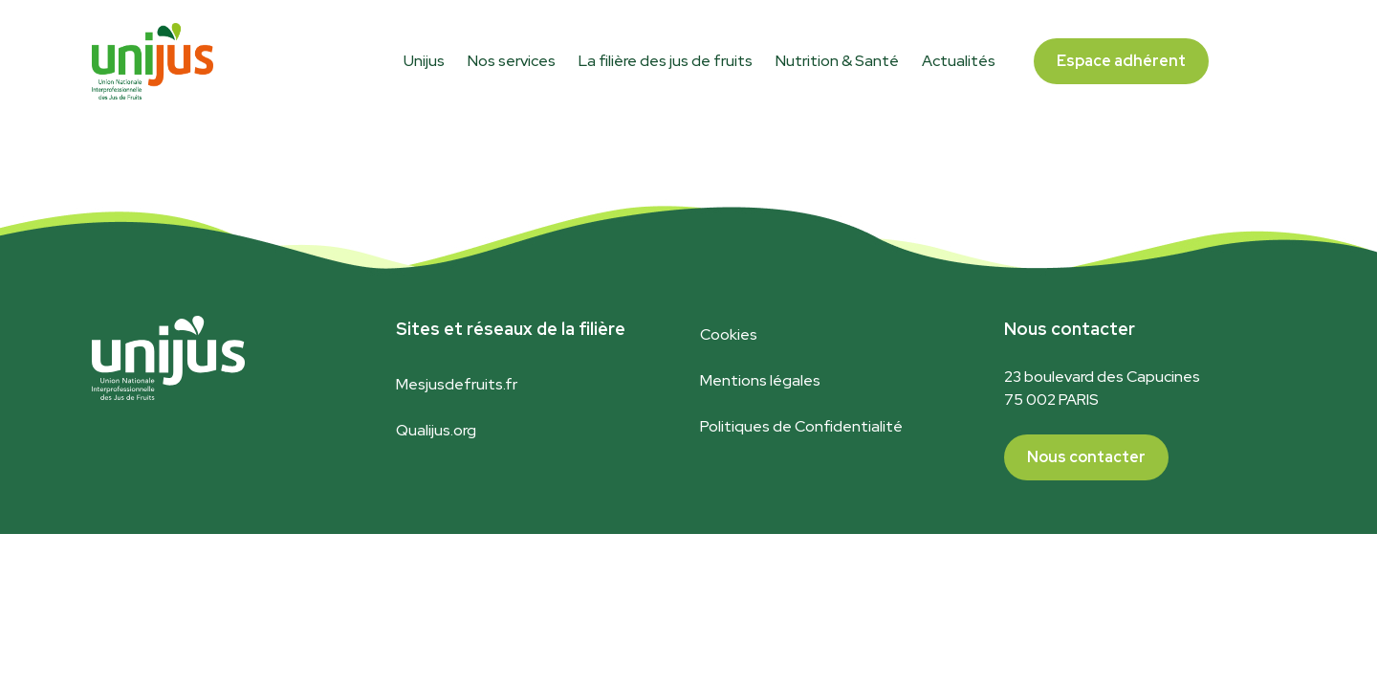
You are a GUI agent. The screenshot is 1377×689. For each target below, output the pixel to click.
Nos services (512, 61)
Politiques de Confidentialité (801, 426)
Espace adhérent (1121, 61)
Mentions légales (760, 380)
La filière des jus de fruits (666, 61)
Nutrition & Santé (837, 61)
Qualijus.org (436, 430)
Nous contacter (1086, 457)
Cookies (728, 334)
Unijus (424, 61)
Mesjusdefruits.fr (456, 384)
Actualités (958, 61)
